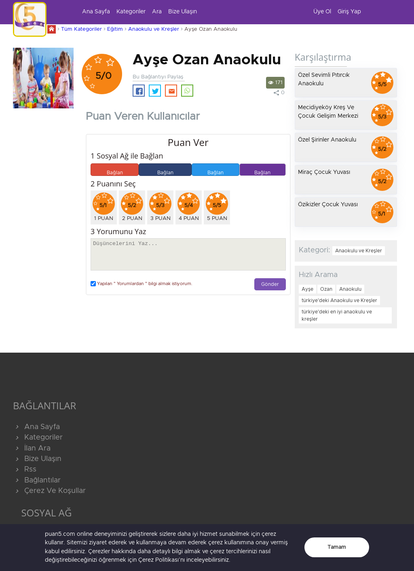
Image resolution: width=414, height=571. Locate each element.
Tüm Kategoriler (81, 29)
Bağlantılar (37, 480)
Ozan (326, 289)
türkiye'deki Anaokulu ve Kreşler (339, 300)
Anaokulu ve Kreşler (153, 29)
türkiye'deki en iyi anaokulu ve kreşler (337, 315)
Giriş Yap (349, 12)
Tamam (336, 547)
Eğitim (115, 29)
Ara (157, 12)
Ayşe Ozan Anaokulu (210, 29)
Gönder (270, 284)
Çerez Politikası (158, 560)
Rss (24, 469)
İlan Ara (32, 448)
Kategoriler (131, 12)
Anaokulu (350, 289)
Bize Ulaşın (182, 12)
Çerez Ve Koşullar (49, 491)
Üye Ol (322, 12)
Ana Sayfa (96, 12)
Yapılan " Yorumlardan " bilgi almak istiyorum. (141, 283)
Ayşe (307, 289)
